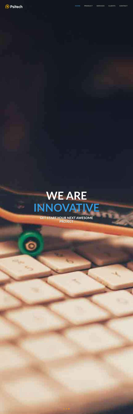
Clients (111, 6)
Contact (123, 6)
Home (77, 6)
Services (101, 6)
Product (88, 6)
